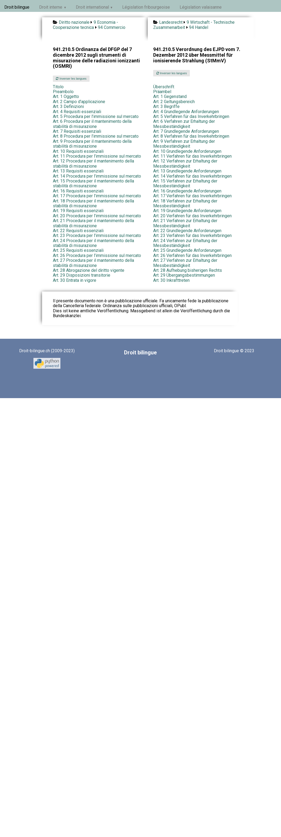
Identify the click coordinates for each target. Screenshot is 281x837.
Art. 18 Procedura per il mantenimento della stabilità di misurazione (93, 203)
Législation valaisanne (201, 7)
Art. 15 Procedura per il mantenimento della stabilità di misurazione (93, 183)
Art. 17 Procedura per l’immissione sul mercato (97, 195)
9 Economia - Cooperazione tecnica (85, 25)
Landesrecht (171, 22)
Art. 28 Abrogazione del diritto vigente (88, 270)
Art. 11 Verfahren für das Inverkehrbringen (192, 156)
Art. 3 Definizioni (68, 106)
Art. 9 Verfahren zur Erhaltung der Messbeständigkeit (184, 144)
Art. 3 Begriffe (166, 106)
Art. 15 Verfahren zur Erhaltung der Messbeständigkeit (185, 183)
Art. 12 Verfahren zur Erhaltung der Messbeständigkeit (185, 163)
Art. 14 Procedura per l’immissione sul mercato (97, 176)
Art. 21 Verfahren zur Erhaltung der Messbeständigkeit (185, 223)
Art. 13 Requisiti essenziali (78, 171)
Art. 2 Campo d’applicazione (79, 101)
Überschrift (163, 86)
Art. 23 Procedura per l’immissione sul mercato (97, 235)
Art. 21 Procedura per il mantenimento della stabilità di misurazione (93, 223)
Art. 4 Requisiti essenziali (77, 111)
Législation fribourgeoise (146, 7)
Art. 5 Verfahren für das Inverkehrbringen (191, 116)
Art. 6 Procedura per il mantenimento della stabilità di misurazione (92, 124)
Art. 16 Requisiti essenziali (78, 191)
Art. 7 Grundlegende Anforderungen (186, 131)
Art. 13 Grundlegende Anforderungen (187, 171)
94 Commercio (111, 27)
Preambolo (63, 91)
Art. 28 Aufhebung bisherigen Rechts (187, 270)
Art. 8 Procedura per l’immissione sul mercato (96, 136)
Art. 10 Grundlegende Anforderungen (187, 151)
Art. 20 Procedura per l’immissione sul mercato (97, 215)
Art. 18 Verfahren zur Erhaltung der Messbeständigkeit (185, 203)
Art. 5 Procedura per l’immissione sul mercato (96, 116)
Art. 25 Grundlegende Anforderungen (187, 250)
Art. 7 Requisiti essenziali (77, 131)
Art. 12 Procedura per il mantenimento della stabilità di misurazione (93, 163)
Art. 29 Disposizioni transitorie (81, 275)
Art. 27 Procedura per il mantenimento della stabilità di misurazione (93, 263)
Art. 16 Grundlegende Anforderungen (187, 191)
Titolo (58, 86)
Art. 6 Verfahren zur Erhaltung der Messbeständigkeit (184, 124)
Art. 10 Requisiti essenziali (78, 151)
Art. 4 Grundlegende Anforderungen (186, 111)
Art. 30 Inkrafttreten (171, 280)
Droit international (92, 7)
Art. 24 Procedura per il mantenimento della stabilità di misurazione (93, 243)
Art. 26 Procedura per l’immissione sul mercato (97, 255)
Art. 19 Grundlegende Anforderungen (187, 210)
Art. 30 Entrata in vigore (74, 280)
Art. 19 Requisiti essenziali (78, 210)
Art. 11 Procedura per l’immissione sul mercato (97, 156)
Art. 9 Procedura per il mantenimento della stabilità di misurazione (92, 144)
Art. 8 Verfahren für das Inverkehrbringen (191, 136)
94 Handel (198, 27)
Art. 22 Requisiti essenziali (78, 230)
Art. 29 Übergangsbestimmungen (184, 275)
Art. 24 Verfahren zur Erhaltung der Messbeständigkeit (185, 243)
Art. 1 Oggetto (66, 96)
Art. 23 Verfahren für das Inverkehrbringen (192, 235)
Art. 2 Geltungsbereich (174, 101)
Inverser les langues (71, 78)
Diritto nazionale (74, 22)
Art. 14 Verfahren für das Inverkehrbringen (192, 176)
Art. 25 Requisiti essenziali (78, 250)
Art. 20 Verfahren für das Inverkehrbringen (192, 215)
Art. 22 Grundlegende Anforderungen (187, 230)
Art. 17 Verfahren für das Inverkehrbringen (192, 195)
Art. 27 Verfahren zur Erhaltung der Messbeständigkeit (185, 263)
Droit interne (50, 7)
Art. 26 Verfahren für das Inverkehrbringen (192, 255)
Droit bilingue (16, 7)
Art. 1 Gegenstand (170, 96)
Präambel (162, 91)
